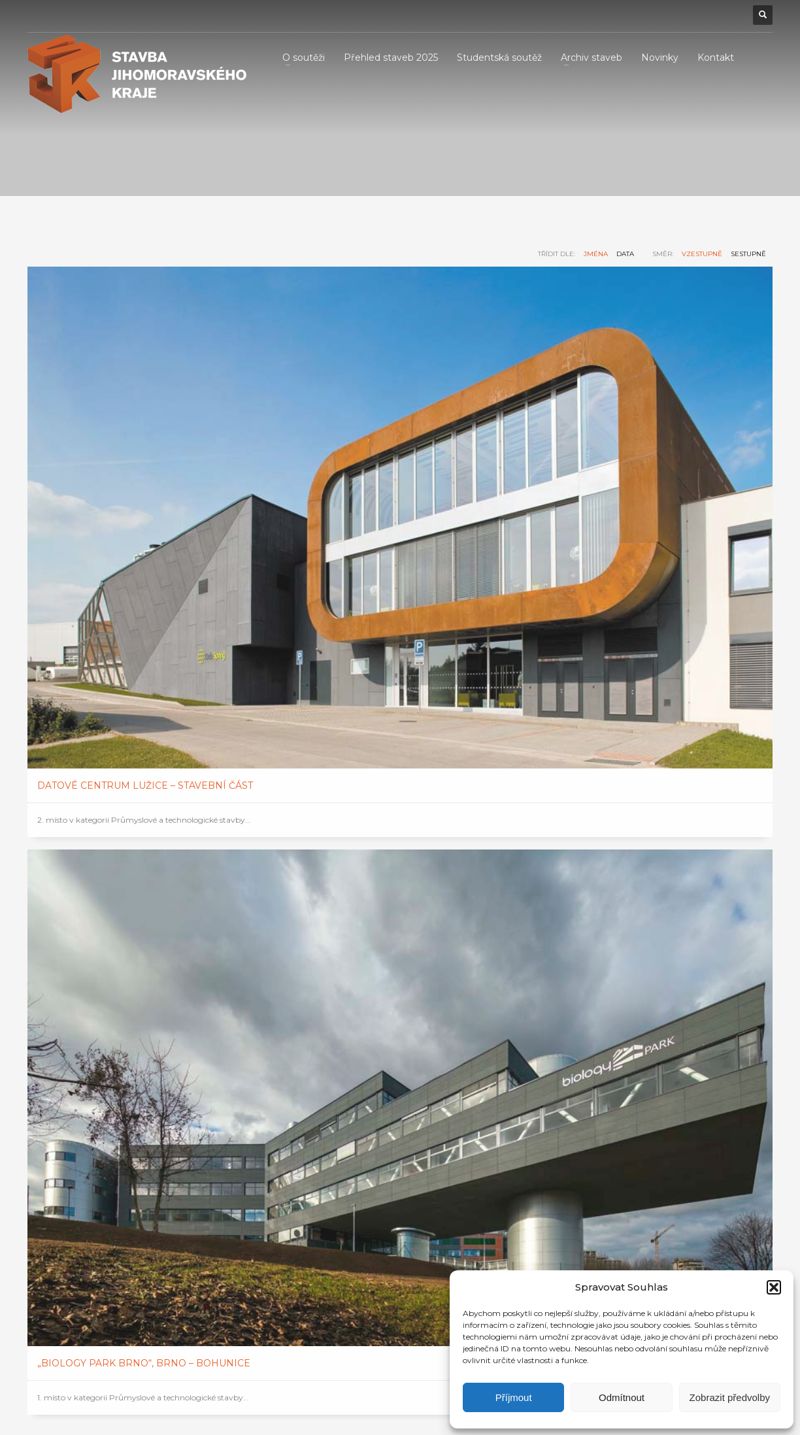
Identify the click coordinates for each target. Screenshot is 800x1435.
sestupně (748, 254)
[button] (773, 1287)
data (625, 254)
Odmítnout (621, 1397)
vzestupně (702, 254)
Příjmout (513, 1397)
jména (596, 254)
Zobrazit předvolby (730, 1397)
